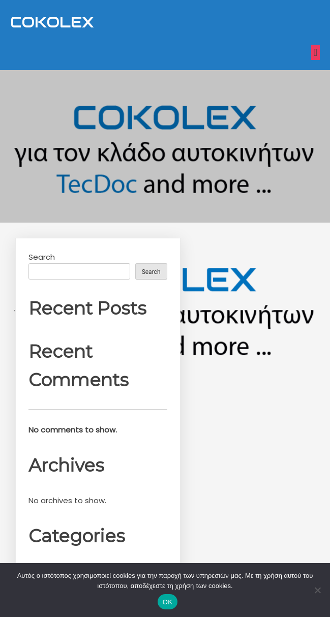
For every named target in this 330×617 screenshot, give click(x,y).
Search (41, 257)
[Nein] (317, 590)
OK (167, 602)
